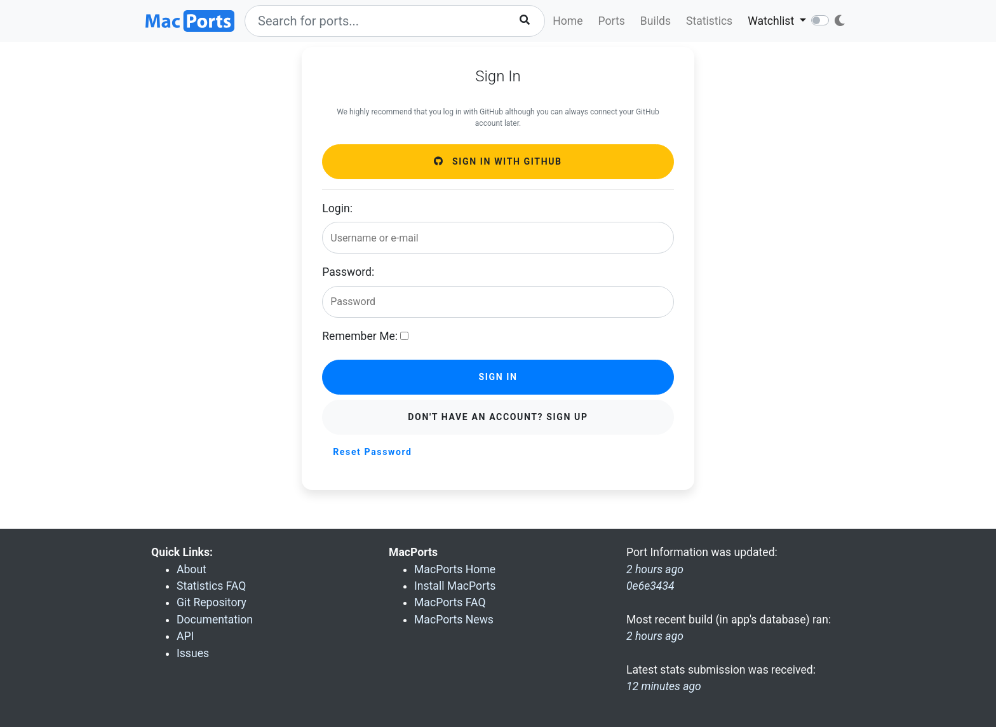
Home (567, 21)
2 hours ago (654, 636)
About (191, 569)
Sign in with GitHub (498, 161)
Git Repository (211, 602)
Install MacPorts (454, 586)
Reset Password (372, 452)
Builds (655, 21)
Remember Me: (360, 336)
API (185, 636)
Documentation (215, 619)
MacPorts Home (454, 569)
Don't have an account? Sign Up (498, 417)
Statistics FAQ (211, 586)
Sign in (497, 377)
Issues (193, 653)
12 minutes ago (663, 686)
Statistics (709, 21)
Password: (348, 272)
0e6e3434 (650, 586)
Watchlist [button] (772, 21)
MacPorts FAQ (450, 602)
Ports (611, 21)
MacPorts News (454, 619)
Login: (337, 208)
